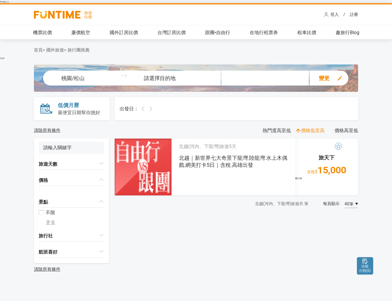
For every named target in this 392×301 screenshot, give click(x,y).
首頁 (38, 50)
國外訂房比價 (124, 32)
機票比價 (42, 32)
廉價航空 (80, 32)
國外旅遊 (55, 50)
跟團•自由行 (217, 32)
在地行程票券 (264, 32)
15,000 (326, 170)
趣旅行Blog (347, 32)
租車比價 (306, 32)
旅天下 (327, 157)
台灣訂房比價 (171, 32)
